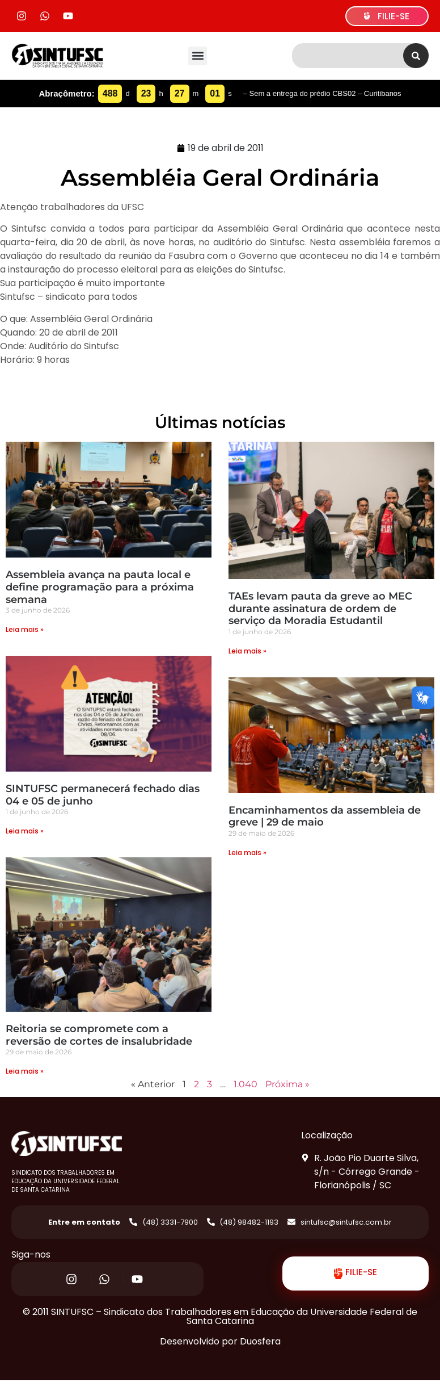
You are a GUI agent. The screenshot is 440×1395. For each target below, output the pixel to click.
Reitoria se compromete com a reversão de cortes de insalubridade (99, 1035)
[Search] (416, 55)
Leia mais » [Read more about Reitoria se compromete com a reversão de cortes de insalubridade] (25, 1071)
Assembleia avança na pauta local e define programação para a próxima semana (100, 586)
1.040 (245, 1084)
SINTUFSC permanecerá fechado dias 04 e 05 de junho (103, 794)
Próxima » (287, 1084)
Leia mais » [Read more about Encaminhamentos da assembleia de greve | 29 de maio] (247, 852)
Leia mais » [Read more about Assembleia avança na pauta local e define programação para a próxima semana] (25, 629)
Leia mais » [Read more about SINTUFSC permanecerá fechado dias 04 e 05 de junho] (25, 831)
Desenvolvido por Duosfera (220, 1341)
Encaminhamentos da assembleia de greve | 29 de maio (325, 816)
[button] (197, 56)
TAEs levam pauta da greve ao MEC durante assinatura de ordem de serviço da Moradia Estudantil (320, 608)
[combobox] (347, 55)
